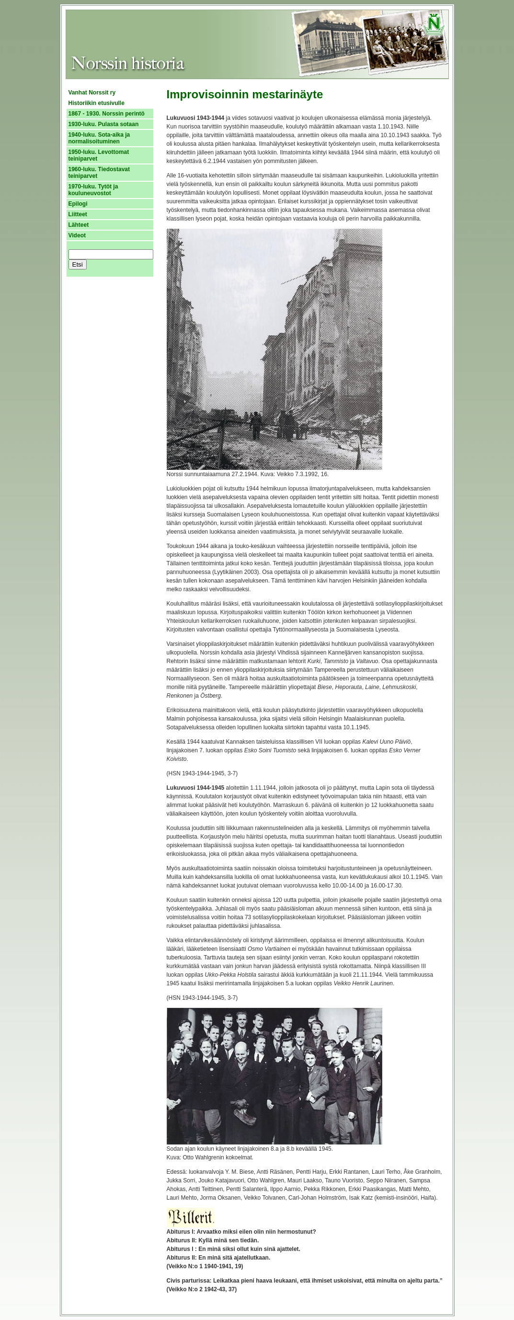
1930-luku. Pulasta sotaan (104, 124)
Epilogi (78, 203)
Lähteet (79, 225)
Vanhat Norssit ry (92, 92)
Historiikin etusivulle (97, 103)
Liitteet (78, 214)
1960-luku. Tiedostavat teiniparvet (99, 172)
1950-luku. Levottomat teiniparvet (99, 155)
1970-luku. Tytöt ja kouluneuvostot (93, 190)
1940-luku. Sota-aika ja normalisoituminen (99, 138)
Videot (77, 235)
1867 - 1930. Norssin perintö (107, 113)
